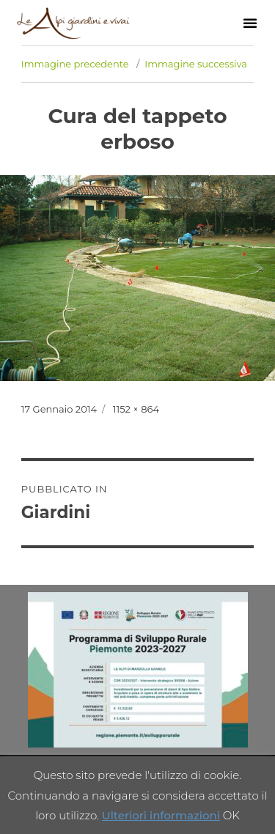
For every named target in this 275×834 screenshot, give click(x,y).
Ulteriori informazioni (161, 815)
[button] (250, 23)
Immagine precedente (75, 64)
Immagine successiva (195, 64)
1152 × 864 (136, 409)
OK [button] (231, 815)
